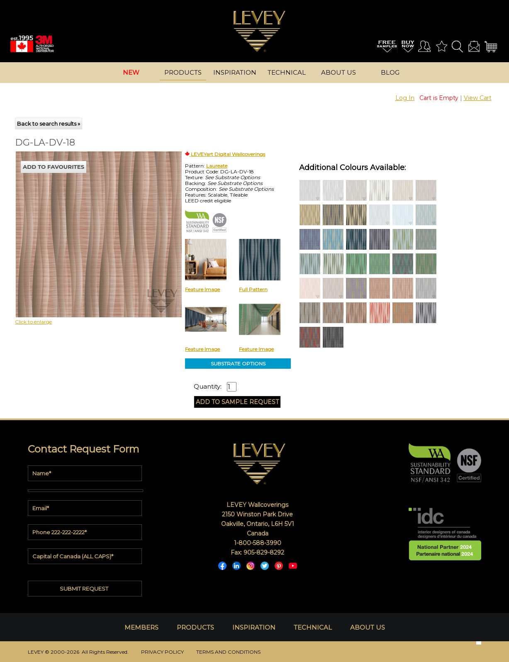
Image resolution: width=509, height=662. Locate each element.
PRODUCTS (195, 627)
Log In (404, 98)
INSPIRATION (253, 627)
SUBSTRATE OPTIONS (238, 363)
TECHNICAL (313, 627)
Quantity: (208, 386)
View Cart (478, 98)
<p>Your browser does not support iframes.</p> (83, 224)
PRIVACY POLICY (162, 652)
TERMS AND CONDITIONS (228, 652)
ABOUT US (367, 627)
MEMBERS (141, 627)
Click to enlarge (33, 322)
